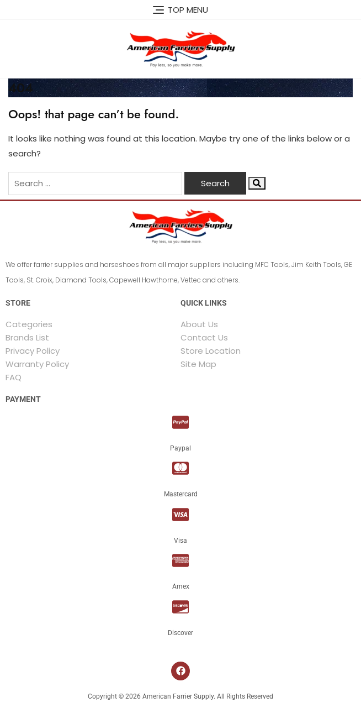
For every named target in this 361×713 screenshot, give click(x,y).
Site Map (198, 364)
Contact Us (204, 337)
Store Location (210, 350)
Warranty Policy (37, 364)
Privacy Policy (33, 350)
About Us (199, 324)
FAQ (14, 377)
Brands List (27, 337)
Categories (29, 324)
